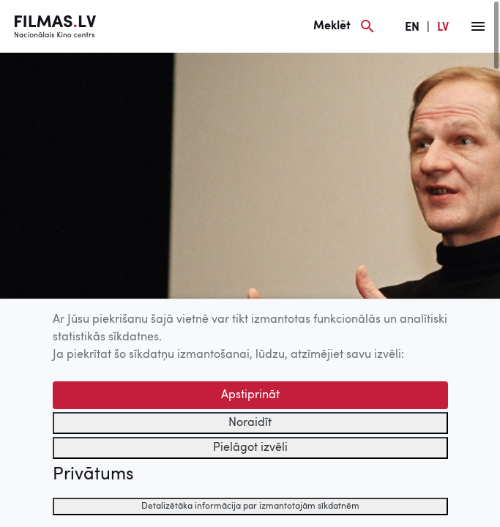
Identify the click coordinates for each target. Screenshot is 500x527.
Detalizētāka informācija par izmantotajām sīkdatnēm (250, 506)
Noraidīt (250, 423)
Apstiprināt (250, 395)
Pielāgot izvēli (250, 448)
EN (412, 28)
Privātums (93, 475)
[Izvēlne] (478, 26)
